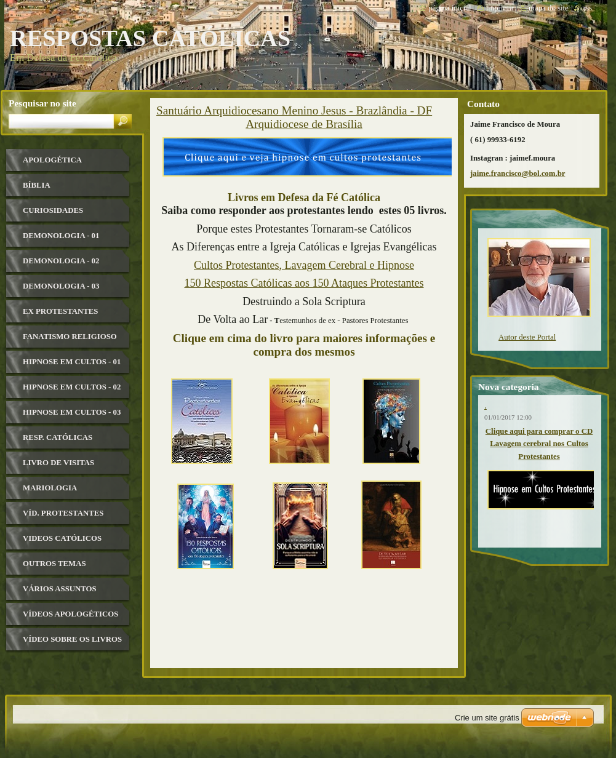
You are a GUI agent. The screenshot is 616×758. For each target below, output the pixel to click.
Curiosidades (53, 210)
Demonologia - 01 (61, 235)
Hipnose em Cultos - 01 (72, 361)
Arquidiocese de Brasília (304, 124)
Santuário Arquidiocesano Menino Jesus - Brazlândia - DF (294, 110)
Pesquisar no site (42, 103)
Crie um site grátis (487, 717)
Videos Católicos (62, 538)
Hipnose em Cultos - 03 (72, 412)
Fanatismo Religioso (70, 336)
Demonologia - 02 (61, 261)
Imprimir (500, 8)
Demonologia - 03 (61, 286)
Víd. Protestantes (63, 513)
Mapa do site (549, 8)
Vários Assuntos (60, 588)
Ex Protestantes (60, 311)
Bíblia (36, 185)
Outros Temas (54, 563)
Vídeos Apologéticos (70, 614)
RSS (587, 8)
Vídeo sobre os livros (72, 639)
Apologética (52, 160)
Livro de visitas (58, 462)
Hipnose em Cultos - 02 (72, 387)
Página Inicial (449, 8)
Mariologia (50, 488)
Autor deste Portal (527, 337)
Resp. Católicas (57, 437)
